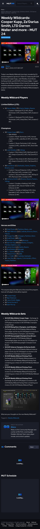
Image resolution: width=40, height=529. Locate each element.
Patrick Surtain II (12, 302)
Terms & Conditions (21, 524)
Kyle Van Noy (11, 243)
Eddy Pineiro (11, 229)
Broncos (30, 231)
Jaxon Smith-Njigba (13, 300)
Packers (34, 179)
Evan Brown (11, 166)
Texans (7, 260)
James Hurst (11, 247)
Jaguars (19, 258)
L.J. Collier (10, 256)
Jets (30, 229)
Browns (7, 168)
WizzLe (8, 66)
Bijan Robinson (11, 298)
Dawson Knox (11, 254)
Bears (26, 229)
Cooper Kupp (11, 132)
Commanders (26, 258)
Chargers (21, 236)
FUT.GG (5, 526)
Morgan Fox (10, 236)
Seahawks (21, 166)
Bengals (21, 249)
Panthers (21, 229)
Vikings (22, 150)
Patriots (7, 245)
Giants (22, 108)
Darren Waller (11, 108)
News (2, 9)
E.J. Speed (10, 252)
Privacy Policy (10, 524)
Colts (22, 252)
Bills (20, 238)
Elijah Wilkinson (12, 231)
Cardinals (24, 231)
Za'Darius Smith (12, 179)
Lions (12, 168)
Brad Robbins (11, 249)
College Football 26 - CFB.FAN (24, 526)
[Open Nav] (3, 3)
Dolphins (33, 166)
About (28, 522)
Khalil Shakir (11, 238)
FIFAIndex (11, 526)
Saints (21, 247)
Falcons (7, 234)
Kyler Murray (11, 305)
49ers (34, 258)
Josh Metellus (11, 150)
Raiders (26, 108)
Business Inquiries (33, 524)
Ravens (32, 108)
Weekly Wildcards (5, 37)
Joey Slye (10, 258)
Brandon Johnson (13, 240)
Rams (21, 132)
